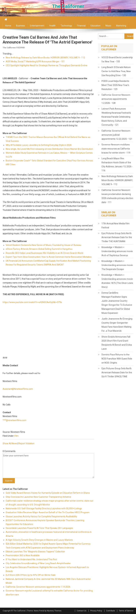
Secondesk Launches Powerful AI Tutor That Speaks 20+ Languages (39, 528)
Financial (81, 25)
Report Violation (26, 443)
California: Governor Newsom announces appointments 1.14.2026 (38, 587)
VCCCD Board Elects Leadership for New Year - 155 (117, 59)
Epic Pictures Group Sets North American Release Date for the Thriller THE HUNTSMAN (117, 237)
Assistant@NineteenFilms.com (18, 389)
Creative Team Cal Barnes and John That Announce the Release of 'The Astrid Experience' (47, 39)
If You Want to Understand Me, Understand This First (31, 559)
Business (20, 25)
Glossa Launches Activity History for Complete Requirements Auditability (41, 516)
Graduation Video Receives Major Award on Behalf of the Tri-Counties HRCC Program (47, 512)
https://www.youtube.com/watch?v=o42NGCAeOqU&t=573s (32, 302)
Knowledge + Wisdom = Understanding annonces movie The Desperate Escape (117, 265)
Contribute (110, 611)
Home (8, 25)
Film (17, 436)
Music (108, 25)
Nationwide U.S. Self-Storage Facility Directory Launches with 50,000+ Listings (44, 508)
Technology (66, 25)
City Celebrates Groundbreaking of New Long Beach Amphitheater (38, 563)
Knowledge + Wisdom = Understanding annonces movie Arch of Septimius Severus (117, 251)
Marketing (121, 25)
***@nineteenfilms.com (14, 420)
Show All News (10, 443)
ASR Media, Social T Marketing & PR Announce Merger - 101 (35, 61)
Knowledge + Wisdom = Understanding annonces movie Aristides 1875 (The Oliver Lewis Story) (117, 281)
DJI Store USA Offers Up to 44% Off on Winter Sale (31, 575)
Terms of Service (126, 611)
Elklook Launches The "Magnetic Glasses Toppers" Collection (35, 551)
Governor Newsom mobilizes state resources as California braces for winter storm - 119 (116, 148)
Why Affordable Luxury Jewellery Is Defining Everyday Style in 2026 (39, 145)
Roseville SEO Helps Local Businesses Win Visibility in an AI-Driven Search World (44, 253)
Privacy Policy (96, 611)
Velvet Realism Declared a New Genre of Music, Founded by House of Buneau (43, 245)
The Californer (68, 6)
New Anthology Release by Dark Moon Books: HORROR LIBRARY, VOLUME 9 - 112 (45, 57)
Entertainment (37, 25)
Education (95, 25)
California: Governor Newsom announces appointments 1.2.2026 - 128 (116, 99)
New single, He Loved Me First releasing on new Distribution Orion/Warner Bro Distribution (49, 149)
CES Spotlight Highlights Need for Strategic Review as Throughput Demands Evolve (46, 65)
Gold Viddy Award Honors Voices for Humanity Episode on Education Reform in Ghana (48, 493)
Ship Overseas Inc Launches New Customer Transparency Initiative (38, 497)
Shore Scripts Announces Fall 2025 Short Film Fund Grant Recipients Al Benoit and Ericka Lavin (117, 343)
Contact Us (81, 611)
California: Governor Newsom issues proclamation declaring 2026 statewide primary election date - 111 (117, 196)
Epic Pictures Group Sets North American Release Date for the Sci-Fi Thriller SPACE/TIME (117, 372)
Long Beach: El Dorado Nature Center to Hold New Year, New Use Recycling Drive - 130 (116, 71)
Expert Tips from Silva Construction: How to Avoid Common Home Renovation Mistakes (49, 257)
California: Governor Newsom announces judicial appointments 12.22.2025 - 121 (117, 135)
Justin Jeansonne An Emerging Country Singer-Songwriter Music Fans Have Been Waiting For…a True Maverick (117, 324)
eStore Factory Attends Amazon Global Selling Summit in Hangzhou (39, 249)
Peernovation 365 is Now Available (23, 555)
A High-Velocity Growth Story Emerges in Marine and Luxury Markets (39, 540)
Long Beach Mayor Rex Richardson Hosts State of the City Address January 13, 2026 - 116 (117, 164)
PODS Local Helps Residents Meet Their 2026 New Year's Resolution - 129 (115, 85)
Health (52, 25)
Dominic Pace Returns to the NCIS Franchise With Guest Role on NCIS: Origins (117, 358)
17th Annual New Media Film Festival (115, 225)
